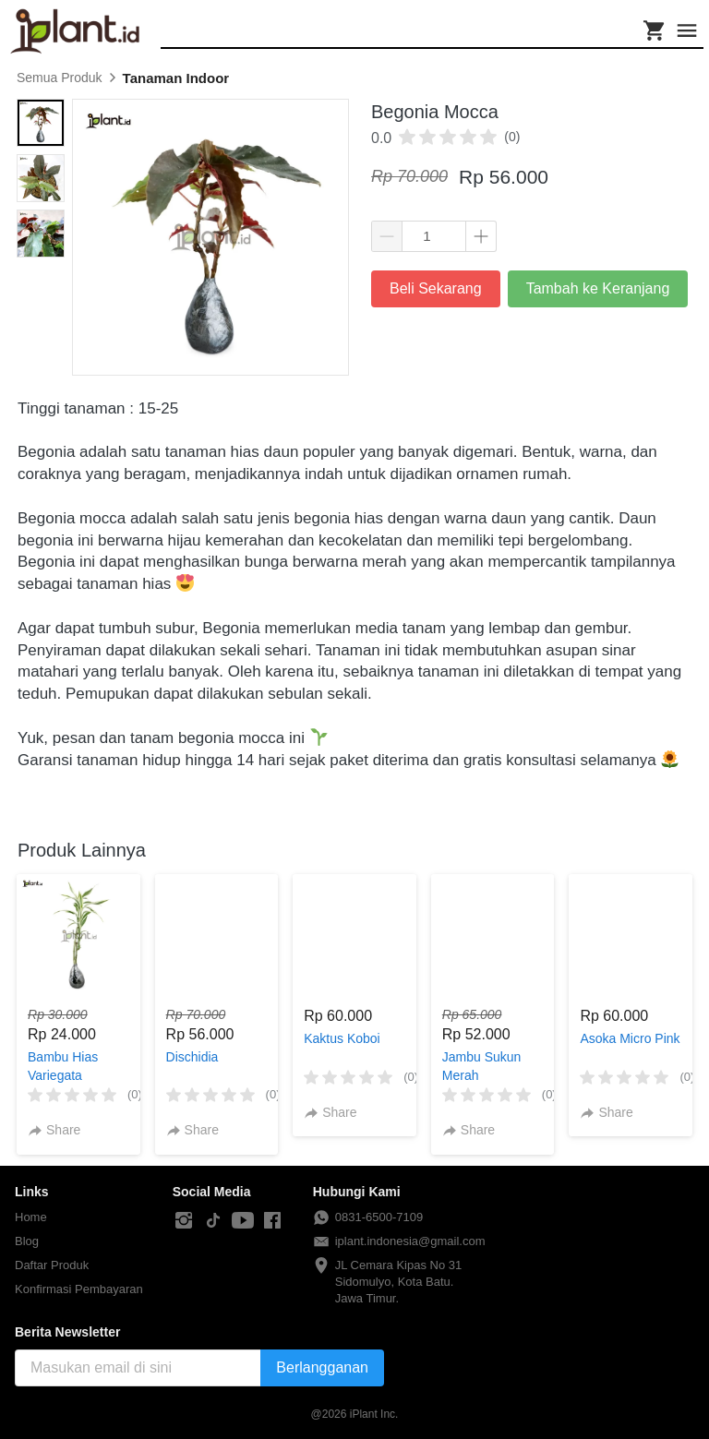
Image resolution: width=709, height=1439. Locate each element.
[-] (184, 1221)
